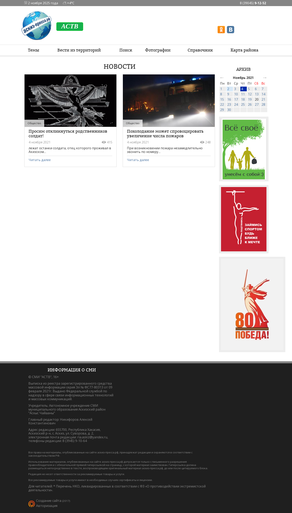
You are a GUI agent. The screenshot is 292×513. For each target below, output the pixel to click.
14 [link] (263, 94)
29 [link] (222, 110)
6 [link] (256, 89)
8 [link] (221, 94)
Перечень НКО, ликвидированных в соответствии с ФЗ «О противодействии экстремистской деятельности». (117, 488)
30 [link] (229, 110)
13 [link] (257, 94)
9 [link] (228, 94)
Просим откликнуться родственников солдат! (68, 133)
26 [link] (250, 104)
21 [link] (263, 99)
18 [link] (243, 99)
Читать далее (40, 160)
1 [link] (221, 89)
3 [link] (235, 89)
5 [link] (249, 89)
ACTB (69, 26)
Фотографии (158, 50)
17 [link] (236, 99)
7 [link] (262, 89)
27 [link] (257, 104)
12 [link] (250, 94)
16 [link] (229, 99)
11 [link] (243, 94)
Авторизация (46, 505)
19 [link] (250, 99)
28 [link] (263, 104)
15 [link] (222, 99)
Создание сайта (48, 500)
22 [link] (222, 104)
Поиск (125, 50)
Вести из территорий (79, 50)
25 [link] (243, 104)
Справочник (200, 50)
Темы (33, 50)
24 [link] (236, 104)
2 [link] (228, 89)
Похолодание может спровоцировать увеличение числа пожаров (165, 133)
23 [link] (229, 104)
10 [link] (236, 94)
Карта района (244, 50)
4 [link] (242, 89)
